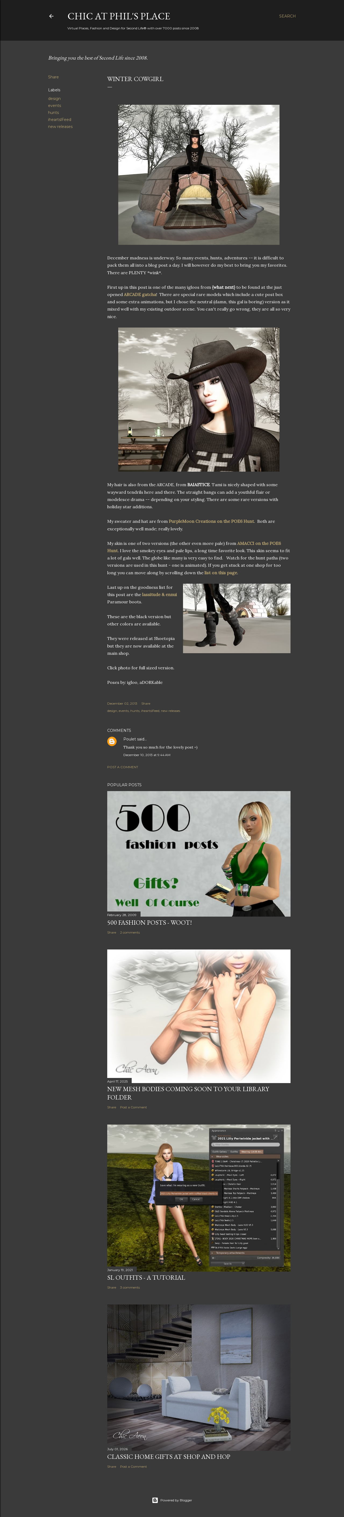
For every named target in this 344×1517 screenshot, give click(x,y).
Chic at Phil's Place (118, 16)
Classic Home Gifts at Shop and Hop (168, 1456)
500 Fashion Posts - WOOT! (149, 922)
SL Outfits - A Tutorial (146, 1277)
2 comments (130, 932)
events (54, 105)
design (54, 98)
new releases (60, 126)
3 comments (130, 1287)
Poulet (129, 739)
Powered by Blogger (172, 1500)
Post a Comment (122, 767)
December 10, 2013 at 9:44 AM (146, 755)
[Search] (287, 16)
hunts (53, 112)
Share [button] (53, 77)
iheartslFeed (59, 119)
